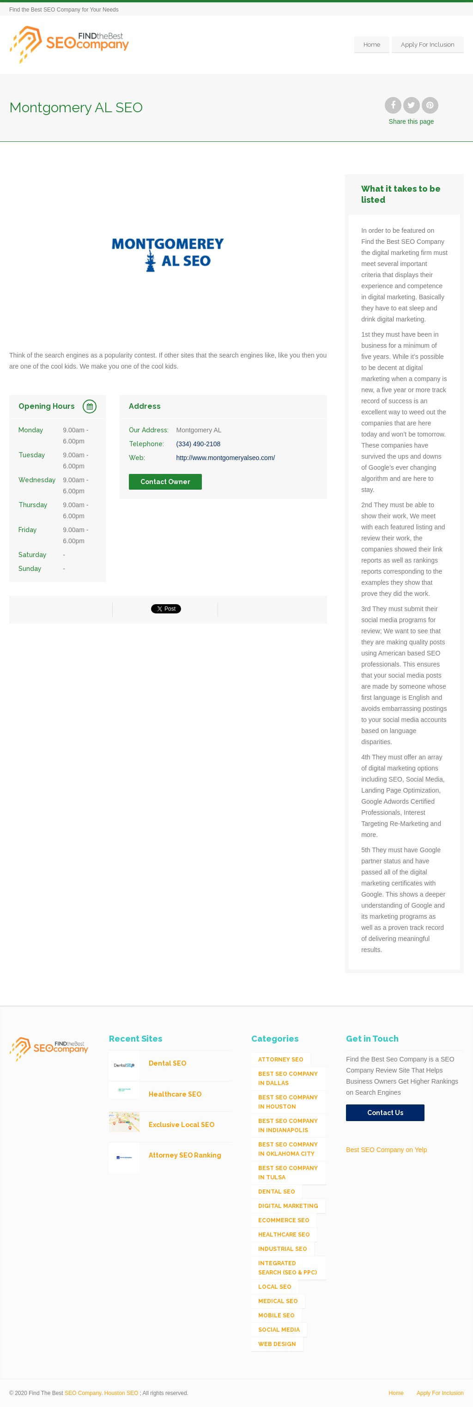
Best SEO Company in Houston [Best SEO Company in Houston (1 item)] (288, 1102)
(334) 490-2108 (198, 444)
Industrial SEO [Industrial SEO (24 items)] (282, 1249)
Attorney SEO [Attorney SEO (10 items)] (280, 1059)
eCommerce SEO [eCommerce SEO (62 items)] (283, 1220)
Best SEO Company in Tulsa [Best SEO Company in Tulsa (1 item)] (288, 1173)
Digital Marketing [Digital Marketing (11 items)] (288, 1206)
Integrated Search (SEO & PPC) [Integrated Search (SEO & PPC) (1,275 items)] (287, 1268)
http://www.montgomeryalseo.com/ (225, 457)
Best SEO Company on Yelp (386, 1149)
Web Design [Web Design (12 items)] (277, 1344)
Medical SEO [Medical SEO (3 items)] (278, 1301)
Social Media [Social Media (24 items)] (279, 1330)
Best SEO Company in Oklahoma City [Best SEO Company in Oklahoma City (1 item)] (288, 1149)
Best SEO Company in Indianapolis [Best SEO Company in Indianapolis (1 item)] (288, 1126)
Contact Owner (165, 481)
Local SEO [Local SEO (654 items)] (274, 1287)
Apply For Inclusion (428, 44)
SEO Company (83, 1393)
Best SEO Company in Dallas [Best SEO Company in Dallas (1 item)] (288, 1078)
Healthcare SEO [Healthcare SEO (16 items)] (284, 1234)
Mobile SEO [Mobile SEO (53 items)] (276, 1315)
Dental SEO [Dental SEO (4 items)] (276, 1192)
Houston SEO (121, 1393)
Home (372, 44)
